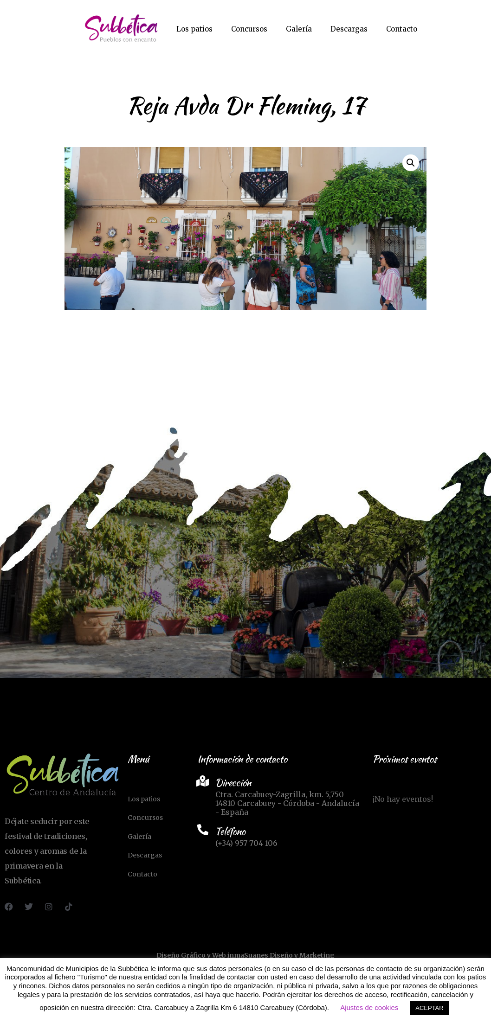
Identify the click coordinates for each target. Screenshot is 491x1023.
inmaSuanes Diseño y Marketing (281, 955)
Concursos (249, 29)
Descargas (349, 29)
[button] (410, 162)
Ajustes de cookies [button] (369, 1007)
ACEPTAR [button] (429, 1007)
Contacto (401, 29)
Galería (299, 29)
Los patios (194, 29)
